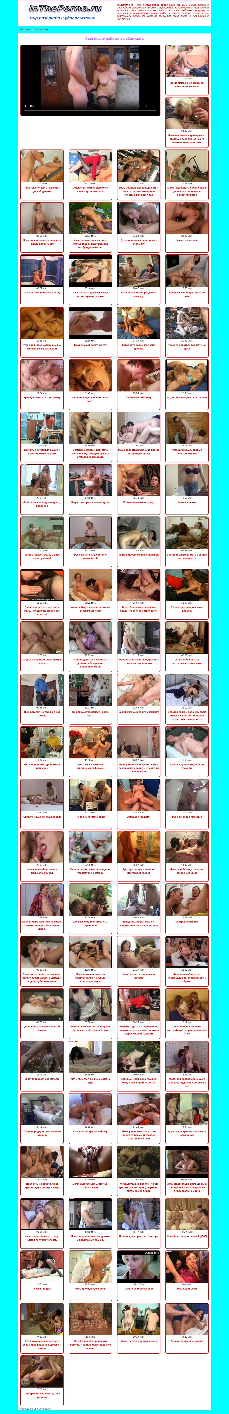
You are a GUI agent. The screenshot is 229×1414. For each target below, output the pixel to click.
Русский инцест (42, 1288)
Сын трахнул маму (26, 1412)
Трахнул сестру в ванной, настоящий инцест (138, 871)
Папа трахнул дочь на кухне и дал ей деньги (42, 189)
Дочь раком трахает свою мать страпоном (187, 1133)
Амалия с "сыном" (138, 816)
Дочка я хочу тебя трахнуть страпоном (90, 923)
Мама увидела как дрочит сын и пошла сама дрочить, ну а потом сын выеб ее (139, 768)
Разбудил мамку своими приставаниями (187, 451)
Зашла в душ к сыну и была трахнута (187, 766)
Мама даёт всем (187, 1288)
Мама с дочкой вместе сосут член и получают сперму (42, 1238)
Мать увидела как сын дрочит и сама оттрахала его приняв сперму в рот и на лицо (138, 191)
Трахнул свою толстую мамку (42, 397)
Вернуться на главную (34, 29)
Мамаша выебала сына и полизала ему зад (41, 871)
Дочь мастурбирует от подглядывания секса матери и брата (187, 978)
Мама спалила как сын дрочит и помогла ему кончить (138, 661)
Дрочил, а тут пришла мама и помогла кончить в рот (42, 451)
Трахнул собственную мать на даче (187, 346)
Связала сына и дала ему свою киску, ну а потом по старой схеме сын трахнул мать (187, 715)
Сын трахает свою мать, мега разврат (42, 1395)
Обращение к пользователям (35, 1408)
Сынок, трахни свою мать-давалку (187, 609)
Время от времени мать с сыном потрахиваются (187, 556)
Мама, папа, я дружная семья (139, 1341)
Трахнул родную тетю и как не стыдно (42, 1133)
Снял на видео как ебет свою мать (90, 399)
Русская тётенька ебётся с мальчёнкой (90, 556)
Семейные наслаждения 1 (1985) (187, 1236)
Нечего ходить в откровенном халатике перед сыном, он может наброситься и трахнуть (138, 1030)
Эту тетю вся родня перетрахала (187, 397)
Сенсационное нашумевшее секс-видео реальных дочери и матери (42, 1345)
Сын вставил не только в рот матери (42, 713)
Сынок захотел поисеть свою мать (90, 713)
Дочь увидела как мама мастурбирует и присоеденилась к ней (187, 1030)
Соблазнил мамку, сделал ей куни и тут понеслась (90, 189)
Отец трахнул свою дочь (90, 1288)
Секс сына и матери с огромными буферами (90, 766)
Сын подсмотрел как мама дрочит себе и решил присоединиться (90, 663)
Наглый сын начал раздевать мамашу (138, 294)
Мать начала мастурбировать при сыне (42, 766)
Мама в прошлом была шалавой (139, 554)
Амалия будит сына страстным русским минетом (90, 609)
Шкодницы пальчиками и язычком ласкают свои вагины (139, 923)
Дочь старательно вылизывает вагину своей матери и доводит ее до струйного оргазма (42, 978)
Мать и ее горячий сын (139, 1288)
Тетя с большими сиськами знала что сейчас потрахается (138, 609)
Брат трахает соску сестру (90, 344)
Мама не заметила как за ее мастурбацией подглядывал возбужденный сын (90, 244)
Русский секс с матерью (187, 816)
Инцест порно (46, 1412)
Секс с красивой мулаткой (187, 1341)
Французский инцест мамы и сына (187, 294)
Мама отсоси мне (187, 240)
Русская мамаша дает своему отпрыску (139, 242)
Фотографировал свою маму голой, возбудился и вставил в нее (187, 1082)
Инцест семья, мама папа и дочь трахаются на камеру (90, 871)
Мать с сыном (187, 502)
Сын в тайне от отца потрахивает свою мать (187, 661)
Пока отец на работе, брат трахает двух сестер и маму (42, 1185)
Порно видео (7, 1412)
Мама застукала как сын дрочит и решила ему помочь (90, 1238)
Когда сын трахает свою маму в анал (42, 661)
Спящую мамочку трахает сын (42, 816)
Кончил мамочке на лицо (138, 502)
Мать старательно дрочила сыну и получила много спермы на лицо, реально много (187, 1187)
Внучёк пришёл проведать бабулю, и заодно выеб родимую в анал (90, 1345)
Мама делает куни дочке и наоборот (139, 976)
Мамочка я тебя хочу (138, 397)
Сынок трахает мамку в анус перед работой (42, 556)
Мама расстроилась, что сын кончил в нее (90, 1185)
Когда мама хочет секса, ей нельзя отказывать (187, 84)
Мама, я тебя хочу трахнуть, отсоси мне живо (187, 871)
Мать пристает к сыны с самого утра (90, 1080)
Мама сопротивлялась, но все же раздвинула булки (138, 451)
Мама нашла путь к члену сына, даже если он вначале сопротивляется (186, 191)
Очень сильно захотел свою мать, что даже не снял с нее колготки (42, 611)
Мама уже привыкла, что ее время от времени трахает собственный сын (139, 1135)
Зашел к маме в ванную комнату (139, 711)
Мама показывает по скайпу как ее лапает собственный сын (90, 1028)
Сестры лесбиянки (186, 921)
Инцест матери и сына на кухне (90, 502)
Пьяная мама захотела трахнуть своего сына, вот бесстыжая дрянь (42, 925)
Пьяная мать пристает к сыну (42, 292)
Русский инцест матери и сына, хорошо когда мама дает (42, 346)
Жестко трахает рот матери (42, 1078)
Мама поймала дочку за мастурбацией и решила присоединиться (90, 978)
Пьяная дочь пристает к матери (138, 1236)
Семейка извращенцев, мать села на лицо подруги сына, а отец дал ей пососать (90, 453)
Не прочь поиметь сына (90, 816)
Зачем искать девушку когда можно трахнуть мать (90, 294)
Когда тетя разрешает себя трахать (138, 346)
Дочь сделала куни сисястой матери (42, 1028)
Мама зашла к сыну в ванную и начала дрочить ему (42, 242)
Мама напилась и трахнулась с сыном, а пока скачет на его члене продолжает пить (187, 139)
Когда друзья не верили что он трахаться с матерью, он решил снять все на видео (138, 1187)
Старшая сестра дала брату (90, 1131)
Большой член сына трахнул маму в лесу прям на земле (139, 1080)
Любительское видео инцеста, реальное (42, 504)
